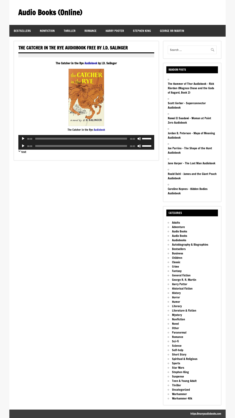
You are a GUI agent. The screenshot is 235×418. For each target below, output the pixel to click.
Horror (176, 297)
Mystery (177, 315)
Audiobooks (179, 240)
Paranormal (179, 332)
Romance (90, 31)
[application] (86, 138)
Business (177, 253)
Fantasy (177, 271)
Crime (175, 267)
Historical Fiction (182, 288)
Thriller (69, 31)
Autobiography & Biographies (190, 245)
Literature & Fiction (184, 310)
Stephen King (142, 31)
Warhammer (179, 394)
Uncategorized (181, 390)
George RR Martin (172, 31)
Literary (177, 306)
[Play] (23, 138)
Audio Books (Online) (50, 12)
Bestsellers (22, 31)
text (23, 152)
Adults (176, 223)
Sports (176, 363)
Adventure (178, 227)
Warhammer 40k (182, 398)
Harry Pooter (115, 31)
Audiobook (90, 63)
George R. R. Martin (184, 280)
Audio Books (179, 231)
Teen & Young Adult (184, 381)
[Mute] (139, 138)
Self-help (177, 350)
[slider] (81, 139)
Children (177, 258)
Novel (175, 324)
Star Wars (178, 368)
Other (175, 328)
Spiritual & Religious (184, 359)
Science (177, 346)
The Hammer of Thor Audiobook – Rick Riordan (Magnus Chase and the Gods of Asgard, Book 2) (191, 88)
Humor (176, 302)
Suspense (178, 376)
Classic (176, 262)
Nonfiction (47, 31)
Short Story (179, 354)
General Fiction (181, 275)
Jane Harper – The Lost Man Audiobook (191, 163)
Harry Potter (179, 284)
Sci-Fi (175, 341)
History (176, 293)
